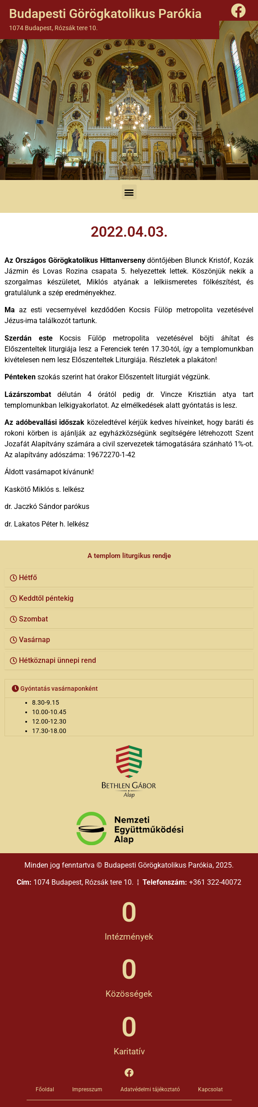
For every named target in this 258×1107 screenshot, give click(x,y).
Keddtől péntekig (46, 598)
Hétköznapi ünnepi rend (57, 660)
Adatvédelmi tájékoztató (150, 1089)
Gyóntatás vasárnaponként (59, 688)
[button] (129, 191)
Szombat (33, 619)
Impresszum (87, 1089)
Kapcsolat (210, 1089)
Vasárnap (34, 639)
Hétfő (28, 577)
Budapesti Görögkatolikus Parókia (105, 13)
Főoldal (45, 1089)
